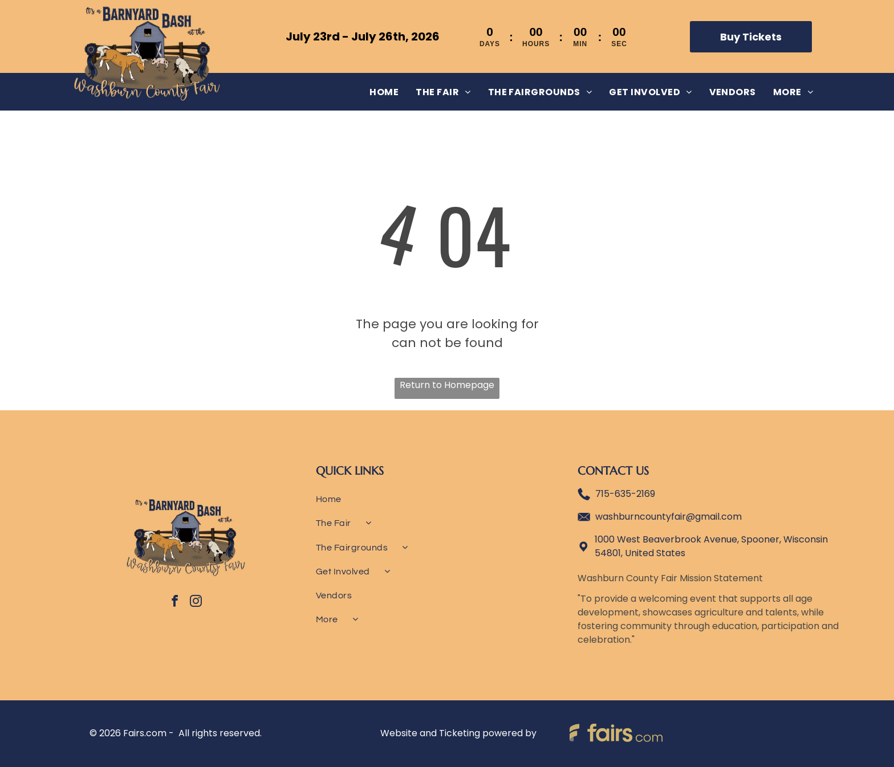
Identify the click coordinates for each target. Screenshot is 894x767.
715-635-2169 (625, 493)
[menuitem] (384, 91)
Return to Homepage (447, 384)
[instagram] (195, 602)
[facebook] (174, 602)
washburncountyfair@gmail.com (668, 516)
